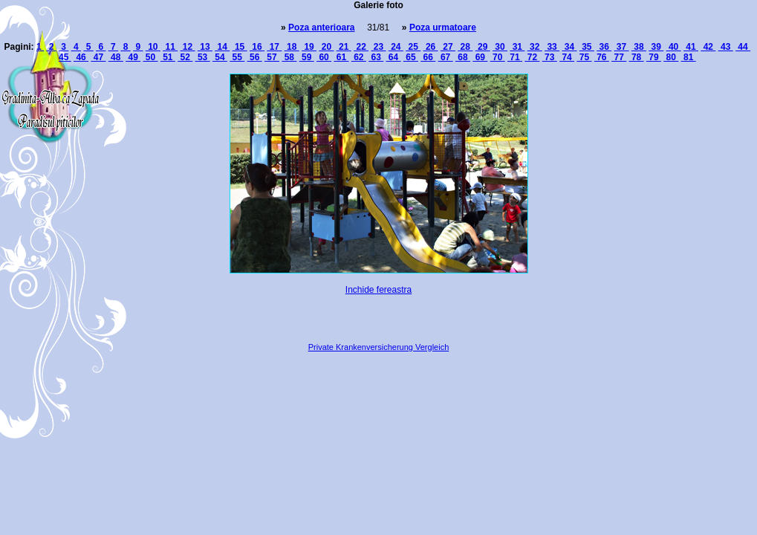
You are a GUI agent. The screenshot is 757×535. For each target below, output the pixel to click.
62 (358, 57)
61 (341, 57)
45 (65, 57)
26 (430, 47)
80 (670, 57)
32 (534, 47)
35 (586, 47)
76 (601, 57)
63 (375, 57)
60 (323, 57)
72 (531, 57)
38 (638, 47)
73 (549, 57)
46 (81, 57)
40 (673, 47)
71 (514, 57)
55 (237, 57)
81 (688, 57)
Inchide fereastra (378, 290)
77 (618, 57)
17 (274, 47)
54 (219, 57)
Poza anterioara (321, 27)
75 (583, 57)
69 (479, 57)
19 (309, 47)
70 (497, 57)
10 (153, 47)
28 (465, 47)
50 (150, 57)
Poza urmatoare (442, 27)
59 (306, 57)
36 (604, 47)
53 (202, 57)
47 (98, 57)
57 (271, 57)
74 (566, 57)
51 (167, 57)
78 (636, 57)
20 (326, 47)
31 (517, 47)
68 (462, 57)
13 (205, 47)
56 (254, 57)
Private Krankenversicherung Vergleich (378, 347)
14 (222, 47)
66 (427, 57)
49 (133, 57)
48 (115, 57)
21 (344, 47)
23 (378, 47)
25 (413, 47)
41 (690, 47)
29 (482, 47)
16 (257, 47)
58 (289, 57)
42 (708, 47)
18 (292, 47)
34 (569, 47)
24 (396, 47)
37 (621, 47)
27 (448, 47)
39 (656, 47)
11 (170, 47)
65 (410, 57)
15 (240, 47)
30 (500, 47)
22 (361, 47)
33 (552, 47)
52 (185, 57)
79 (653, 57)
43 (725, 47)
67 (445, 57)
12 (188, 47)
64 (393, 57)
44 (742, 47)
